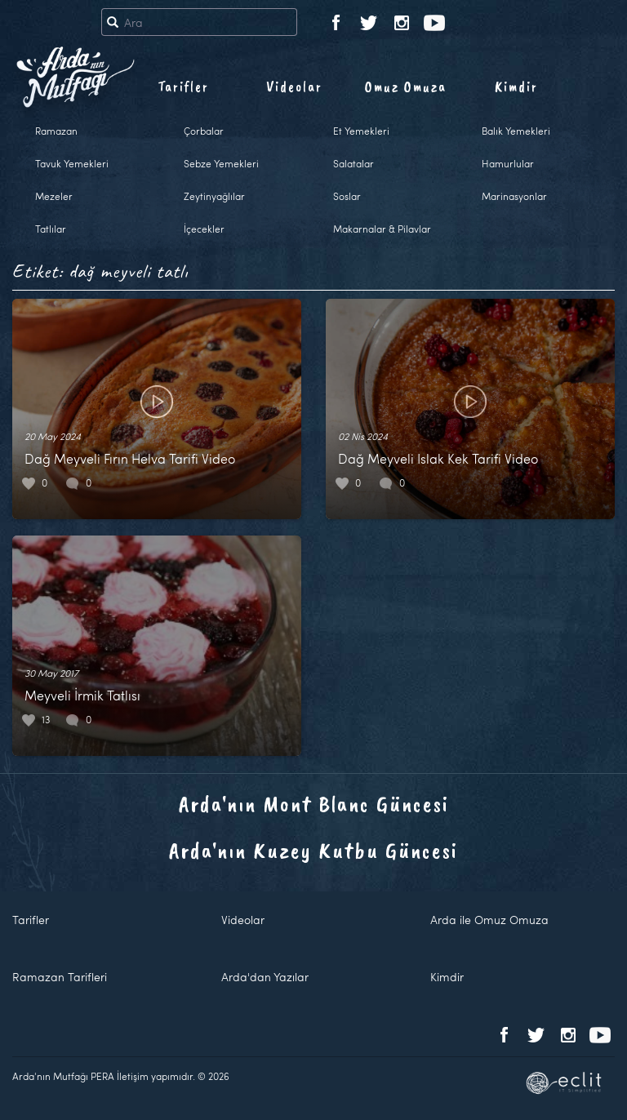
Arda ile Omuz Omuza (489, 919)
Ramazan (56, 130)
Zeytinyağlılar (214, 195)
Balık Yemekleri (516, 130)
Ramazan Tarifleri (59, 976)
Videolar (294, 87)
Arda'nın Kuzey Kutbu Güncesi (313, 850)
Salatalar (353, 163)
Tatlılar (50, 228)
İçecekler (204, 228)
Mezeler (54, 195)
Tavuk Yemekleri (72, 163)
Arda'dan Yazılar (265, 976)
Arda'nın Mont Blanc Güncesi (314, 803)
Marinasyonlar (514, 195)
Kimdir (516, 87)
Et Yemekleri (361, 130)
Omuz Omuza (406, 87)
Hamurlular (508, 163)
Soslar (347, 195)
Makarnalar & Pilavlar (382, 228)
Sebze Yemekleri (221, 163)
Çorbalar (204, 130)
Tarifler (183, 87)
